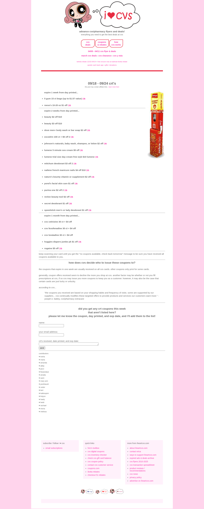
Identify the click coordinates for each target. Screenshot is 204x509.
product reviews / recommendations (137, 470)
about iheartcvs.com (138, 448)
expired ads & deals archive (142, 458)
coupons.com (93, 469)
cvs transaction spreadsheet (142, 465)
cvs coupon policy (95, 462)
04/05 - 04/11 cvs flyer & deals (102, 51)
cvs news (134, 474)
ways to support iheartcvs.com (143, 455)
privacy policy (136, 478)
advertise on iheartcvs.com (141, 481)
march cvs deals (89, 56)
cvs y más (118, 56)
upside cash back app (95, 65)
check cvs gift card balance (99, 458)
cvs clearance (105, 56)
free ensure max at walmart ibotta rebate (112, 61)
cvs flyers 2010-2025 (139, 462)
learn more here (114, 87)
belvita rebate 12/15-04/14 (86, 61)
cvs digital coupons (96, 452)
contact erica (135, 452)
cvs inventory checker (97, 455)
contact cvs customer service (100, 465)
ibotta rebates (94, 472)
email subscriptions (54, 448)
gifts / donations (111, 65)
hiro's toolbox (93, 448)
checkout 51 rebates (97, 475)
